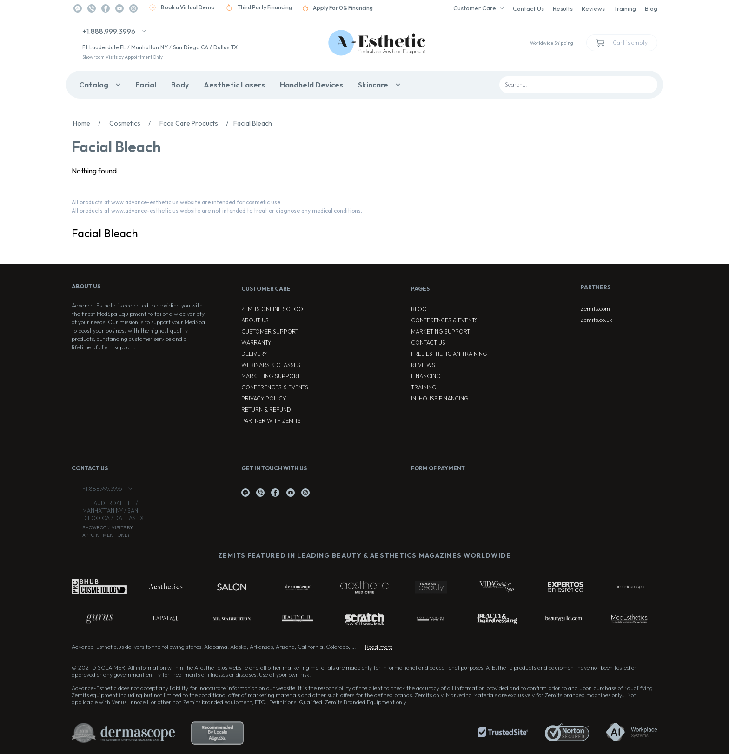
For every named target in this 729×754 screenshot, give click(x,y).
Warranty (256, 342)
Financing (426, 376)
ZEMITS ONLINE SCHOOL (273, 309)
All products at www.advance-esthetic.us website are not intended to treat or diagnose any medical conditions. (217, 210)
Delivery (254, 353)
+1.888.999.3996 (108, 31)
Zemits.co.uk (596, 319)
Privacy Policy (263, 398)
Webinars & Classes (270, 364)
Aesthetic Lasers (234, 84)
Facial (145, 84)
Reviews (593, 8)
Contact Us (528, 8)
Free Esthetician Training (449, 353)
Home (89, 123)
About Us (255, 320)
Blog (651, 8)
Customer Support (269, 331)
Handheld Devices (311, 84)
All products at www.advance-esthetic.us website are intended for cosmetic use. (177, 202)
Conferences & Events (274, 387)
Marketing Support (270, 376)
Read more (378, 646)
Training (625, 8)
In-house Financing (440, 398)
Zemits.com (595, 308)
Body (180, 84)
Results (563, 8)
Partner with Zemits (271, 420)
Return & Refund (266, 409)
